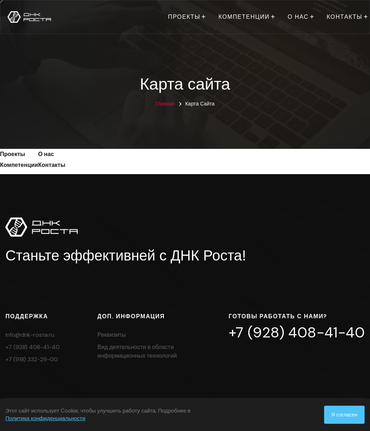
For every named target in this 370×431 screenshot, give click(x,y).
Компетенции (244, 17)
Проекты (184, 17)
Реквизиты (112, 335)
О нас (298, 17)
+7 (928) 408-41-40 (32, 347)
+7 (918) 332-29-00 (31, 359)
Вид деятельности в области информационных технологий (137, 351)
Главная (165, 103)
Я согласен (344, 414)
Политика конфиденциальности (45, 418)
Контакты (344, 17)
